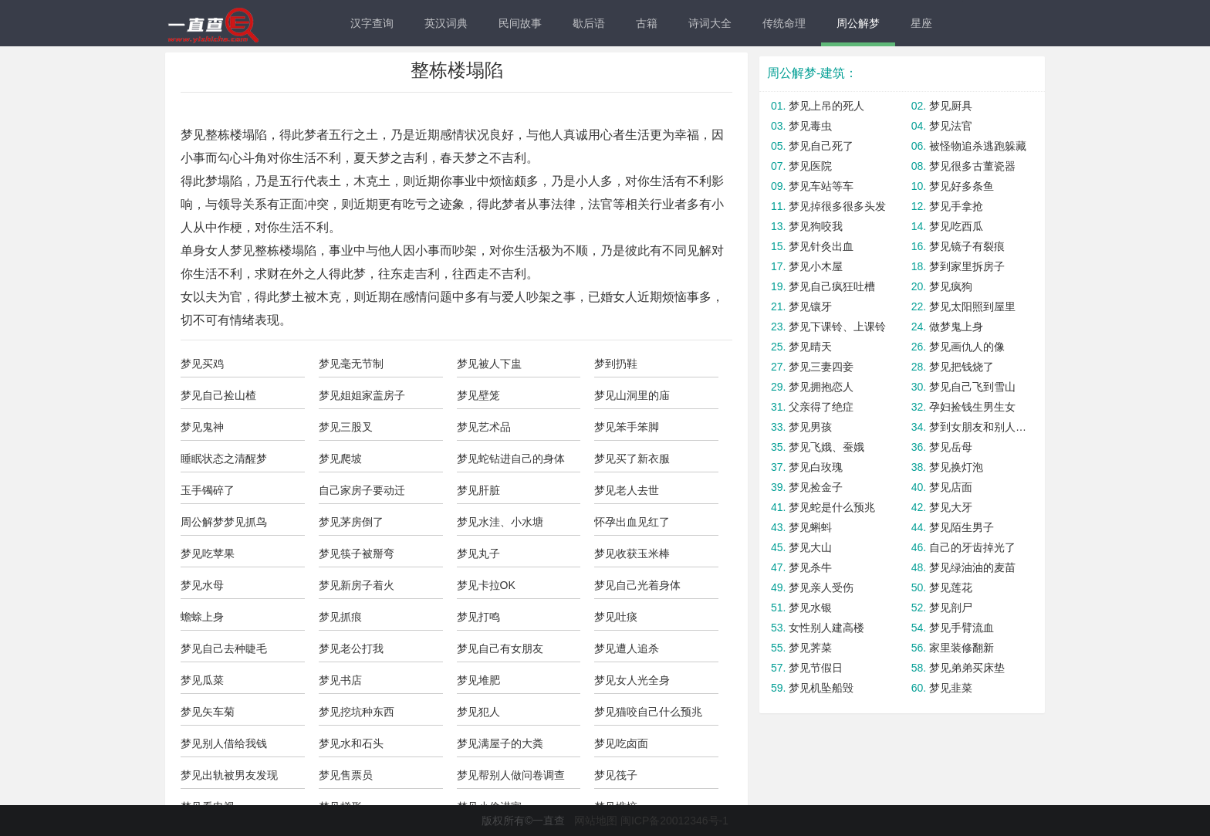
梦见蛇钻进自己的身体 (511, 458)
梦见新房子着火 (356, 585)
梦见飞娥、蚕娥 (826, 447)
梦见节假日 (816, 668)
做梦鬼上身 (956, 326)
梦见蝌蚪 (810, 527)
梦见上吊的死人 (826, 106)
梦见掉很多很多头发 (837, 206)
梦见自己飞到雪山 (972, 387)
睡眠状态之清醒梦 (224, 458)
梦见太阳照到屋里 (972, 306)
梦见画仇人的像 (967, 346)
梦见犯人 (478, 712)
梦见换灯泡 (956, 467)
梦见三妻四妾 (821, 366)
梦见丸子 (478, 553)
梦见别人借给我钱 (224, 743)
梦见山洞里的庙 (632, 395)
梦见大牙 (950, 507)
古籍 (646, 23)
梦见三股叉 (346, 427)
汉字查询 (372, 23)
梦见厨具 (950, 106)
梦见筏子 (615, 775)
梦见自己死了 (821, 146)
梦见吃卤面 (621, 743)
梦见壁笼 (478, 395)
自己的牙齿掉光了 (972, 547)
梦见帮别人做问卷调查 (511, 775)
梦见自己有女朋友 (500, 648)
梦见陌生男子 (961, 527)
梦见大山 (810, 547)
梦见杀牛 (810, 567)
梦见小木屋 (816, 266)
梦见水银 (810, 607)
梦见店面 (950, 487)
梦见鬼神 (202, 427)
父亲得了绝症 (821, 407)
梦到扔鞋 (615, 363)
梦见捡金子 (816, 487)
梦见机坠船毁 (821, 688)
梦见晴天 (810, 346)
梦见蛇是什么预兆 (832, 507)
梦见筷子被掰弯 (356, 553)
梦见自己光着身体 (637, 585)
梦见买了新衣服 (632, 458)
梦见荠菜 (810, 647)
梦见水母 (202, 585)
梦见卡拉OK (486, 585)
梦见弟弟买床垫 (967, 668)
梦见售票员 (346, 775)
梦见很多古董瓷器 (972, 166)
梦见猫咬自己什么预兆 (648, 712)
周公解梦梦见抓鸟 (224, 522)
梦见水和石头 (351, 743)
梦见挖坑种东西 (356, 712)
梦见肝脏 (478, 490)
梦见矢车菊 (208, 712)
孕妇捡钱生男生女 (972, 407)
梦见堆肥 (478, 680)
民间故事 (520, 23)
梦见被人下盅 (489, 363)
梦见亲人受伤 (821, 587)
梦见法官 (950, 126)
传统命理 (784, 23)
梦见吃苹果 (208, 553)
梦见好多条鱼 (961, 186)
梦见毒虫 (810, 126)
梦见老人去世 (626, 490)
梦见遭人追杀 (626, 648)
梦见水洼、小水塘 (500, 522)
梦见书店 (340, 680)
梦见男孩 (810, 427)
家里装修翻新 (961, 647)
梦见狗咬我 (816, 226)
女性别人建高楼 (826, 627)
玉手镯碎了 (208, 490)
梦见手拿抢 (956, 206)
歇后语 (589, 23)
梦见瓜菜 (202, 680)
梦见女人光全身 (632, 680)
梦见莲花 (950, 587)
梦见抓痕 (340, 617)
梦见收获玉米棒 (632, 553)
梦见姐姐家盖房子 (362, 395)
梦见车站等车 (821, 186)
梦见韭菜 (950, 688)
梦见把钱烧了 (961, 366)
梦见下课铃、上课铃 (837, 326)
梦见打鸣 (478, 617)
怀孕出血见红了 (632, 522)
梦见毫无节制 (351, 363)
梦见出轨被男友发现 (229, 775)
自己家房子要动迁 (362, 490)
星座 (921, 23)
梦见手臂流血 (961, 627)
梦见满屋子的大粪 (500, 743)
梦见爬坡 (340, 458)
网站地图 (595, 820)
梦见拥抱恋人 (821, 387)
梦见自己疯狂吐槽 (832, 286)
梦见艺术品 (484, 427)
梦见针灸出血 (821, 246)
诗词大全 (710, 23)
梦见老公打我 (351, 648)
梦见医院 (810, 166)
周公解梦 (858, 23)
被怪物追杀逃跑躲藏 (977, 146)
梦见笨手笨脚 (626, 427)
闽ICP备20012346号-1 (674, 820)
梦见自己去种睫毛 (224, 648)
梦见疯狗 (950, 286)
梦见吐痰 (615, 617)
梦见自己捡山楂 (218, 395)
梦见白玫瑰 (816, 467)
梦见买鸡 (202, 363)
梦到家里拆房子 (967, 266)
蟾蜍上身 (202, 617)
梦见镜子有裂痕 (967, 246)
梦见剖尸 (950, 607)
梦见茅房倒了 (351, 522)
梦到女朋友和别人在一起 (979, 427)
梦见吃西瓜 (956, 226)
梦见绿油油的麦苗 (972, 567)
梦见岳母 (950, 447)
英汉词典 (446, 23)
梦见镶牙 (810, 306)
